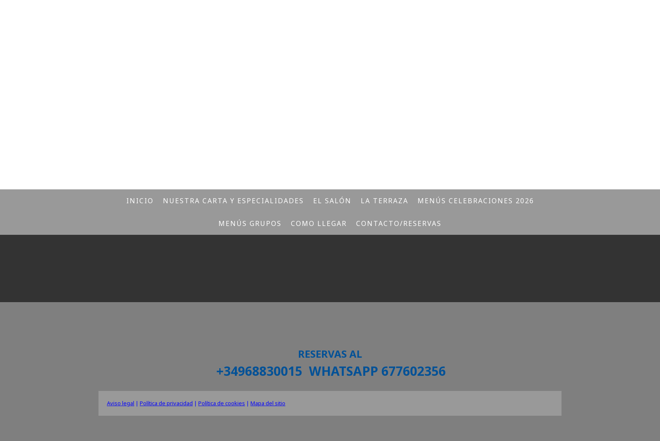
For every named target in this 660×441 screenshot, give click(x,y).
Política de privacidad (166, 403)
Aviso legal (120, 403)
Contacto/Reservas (399, 223)
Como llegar (319, 223)
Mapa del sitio (267, 403)
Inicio (140, 200)
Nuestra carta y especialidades (233, 200)
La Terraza (384, 200)
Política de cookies (221, 403)
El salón (332, 200)
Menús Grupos (250, 223)
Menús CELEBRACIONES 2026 (476, 200)
